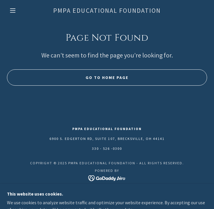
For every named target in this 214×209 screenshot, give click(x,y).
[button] (17, 10)
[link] (107, 10)
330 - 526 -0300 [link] (107, 148)
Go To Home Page (107, 77)
